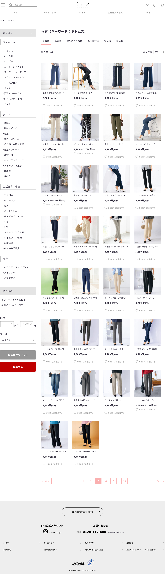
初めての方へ (90, 543)
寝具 (6, 206)
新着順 (58, 41)
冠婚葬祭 (8, 243)
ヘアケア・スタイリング (16, 267)
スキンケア (9, 278)
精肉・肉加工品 (12, 139)
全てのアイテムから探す (13, 300)
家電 (6, 227)
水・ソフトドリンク (14, 160)
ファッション (49, 12)
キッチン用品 (10, 211)
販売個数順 (93, 41)
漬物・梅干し (10, 155)
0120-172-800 (91, 532)
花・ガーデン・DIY (13, 216)
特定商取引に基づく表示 (94, 550)
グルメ (82, 12)
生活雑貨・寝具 (115, 12)
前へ (47, 481)
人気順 (46, 41)
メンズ (7, 104)
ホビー (7, 222)
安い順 (107, 41)
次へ (159, 481)
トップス (8, 50)
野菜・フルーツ (12, 149)
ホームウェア (10, 83)
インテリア (9, 200)
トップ (16, 12)
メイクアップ (10, 272)
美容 (148, 12)
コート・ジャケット (14, 67)
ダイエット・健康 (13, 238)
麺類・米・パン (12, 128)
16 (124, 481)
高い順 (119, 41)
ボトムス (8, 56)
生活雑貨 (8, 195)
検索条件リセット (18, 355)
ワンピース (9, 61)
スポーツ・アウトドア (15, 232)
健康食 (7, 171)
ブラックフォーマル (14, 77)
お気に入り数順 (74, 41)
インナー (8, 88)
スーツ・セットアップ (15, 72)
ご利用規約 (7, 550)
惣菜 (6, 133)
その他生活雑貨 (12, 248)
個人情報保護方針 (50, 550)
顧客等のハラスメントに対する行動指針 (141, 550)
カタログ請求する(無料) (82, 512)
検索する (18, 367)
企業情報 (130, 543)
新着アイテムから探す (12, 305)
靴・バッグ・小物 (13, 99)
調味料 (7, 123)
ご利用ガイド (49, 543)
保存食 (7, 176)
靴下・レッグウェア (14, 93)
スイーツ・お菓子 (13, 165)
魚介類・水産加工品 (14, 144)
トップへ (6, 543)
